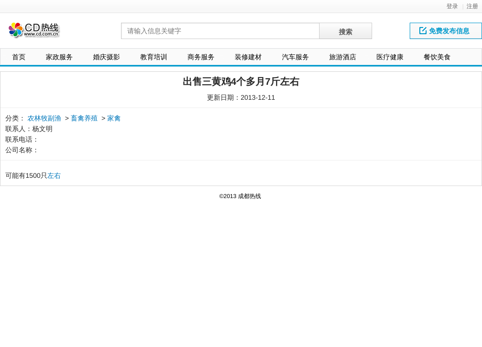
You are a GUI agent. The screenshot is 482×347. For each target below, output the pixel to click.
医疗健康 (389, 57)
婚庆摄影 (106, 57)
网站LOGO (40, 33)
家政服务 (59, 57)
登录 (452, 6)
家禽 (114, 118)
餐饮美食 (437, 57)
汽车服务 (295, 57)
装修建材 (248, 57)
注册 (472, 6)
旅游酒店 (342, 57)
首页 (19, 57)
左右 (54, 175)
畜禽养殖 (84, 118)
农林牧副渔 (44, 118)
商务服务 (200, 57)
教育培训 (153, 57)
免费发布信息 (444, 31)
